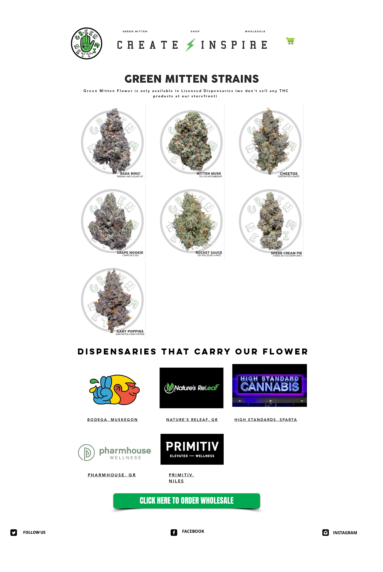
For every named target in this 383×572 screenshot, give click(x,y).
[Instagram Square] (325, 532)
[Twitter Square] (13, 532)
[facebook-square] (174, 532)
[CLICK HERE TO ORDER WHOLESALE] (186, 500)
